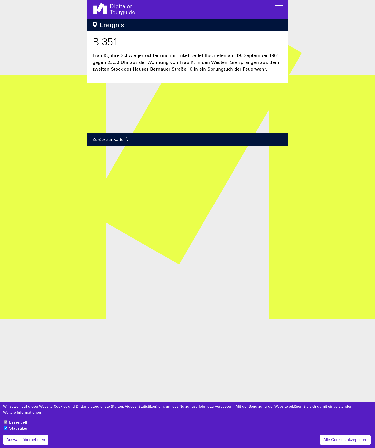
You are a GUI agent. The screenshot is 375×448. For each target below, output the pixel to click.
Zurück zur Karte (108, 139)
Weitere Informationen (22, 415)
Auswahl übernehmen (25, 443)
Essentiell (18, 425)
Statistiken (19, 431)
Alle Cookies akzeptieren (345, 443)
